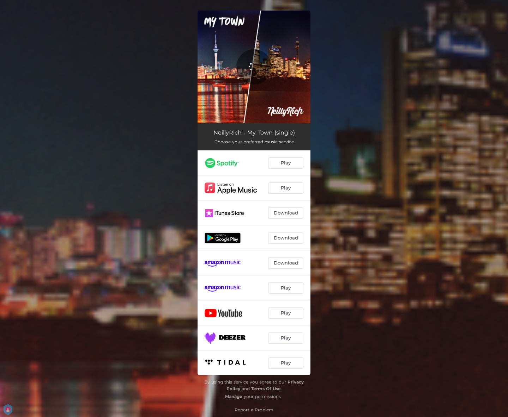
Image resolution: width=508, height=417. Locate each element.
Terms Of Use (266, 388)
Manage (233, 396)
